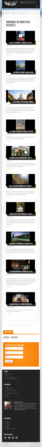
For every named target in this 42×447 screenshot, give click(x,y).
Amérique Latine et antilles (11, 390)
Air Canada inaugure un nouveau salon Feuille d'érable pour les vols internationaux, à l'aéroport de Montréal (21, 271)
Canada (6, 337)
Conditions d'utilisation (10, 428)
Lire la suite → (9, 55)
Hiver (7, 375)
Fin (30, 325)
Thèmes (14, 13)
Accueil (7, 13)
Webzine (7, 425)
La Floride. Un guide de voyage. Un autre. (21, 131)
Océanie (7, 396)
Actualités (8, 422)
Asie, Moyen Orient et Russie (12, 393)
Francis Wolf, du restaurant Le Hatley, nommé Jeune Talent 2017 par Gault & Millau (21, 214)
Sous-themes (8, 332)
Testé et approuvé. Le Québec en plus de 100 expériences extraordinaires (21, 43)
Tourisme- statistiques (10, 377)
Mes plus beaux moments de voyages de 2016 (21, 186)
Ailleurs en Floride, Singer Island (23, 72)
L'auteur (7, 427)
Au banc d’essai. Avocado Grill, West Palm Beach (21, 158)
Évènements (8, 374)
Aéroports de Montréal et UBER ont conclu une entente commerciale (21, 243)
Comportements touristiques (12, 378)
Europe (7, 394)
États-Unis (14, 337)
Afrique (7, 387)
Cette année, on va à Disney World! (23, 102)
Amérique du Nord (9, 388)
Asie (6, 391)
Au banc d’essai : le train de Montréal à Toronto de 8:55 (21, 304)
